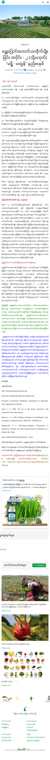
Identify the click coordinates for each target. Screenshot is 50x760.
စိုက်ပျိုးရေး (5, 724)
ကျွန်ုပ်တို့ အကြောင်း (33, 741)
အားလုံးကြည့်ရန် (39, 565)
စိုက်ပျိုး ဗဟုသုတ (25, 44)
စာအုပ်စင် (30, 727)
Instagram (6, 741)
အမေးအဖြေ (31, 724)
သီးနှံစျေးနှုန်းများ (32, 730)
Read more (7, 491)
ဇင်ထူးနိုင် (28, 70)
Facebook (6, 738)
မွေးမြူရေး (5, 727)
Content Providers (36, 738)
